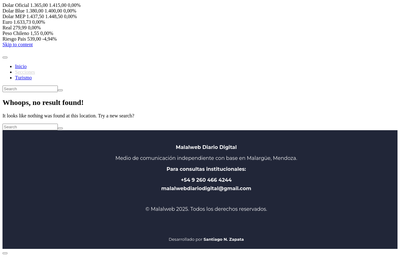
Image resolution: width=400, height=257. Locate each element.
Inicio (21, 66)
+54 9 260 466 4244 (206, 180)
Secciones (25, 72)
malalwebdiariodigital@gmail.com (206, 188)
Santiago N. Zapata (223, 239)
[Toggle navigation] (5, 57)
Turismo (23, 77)
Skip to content (17, 44)
